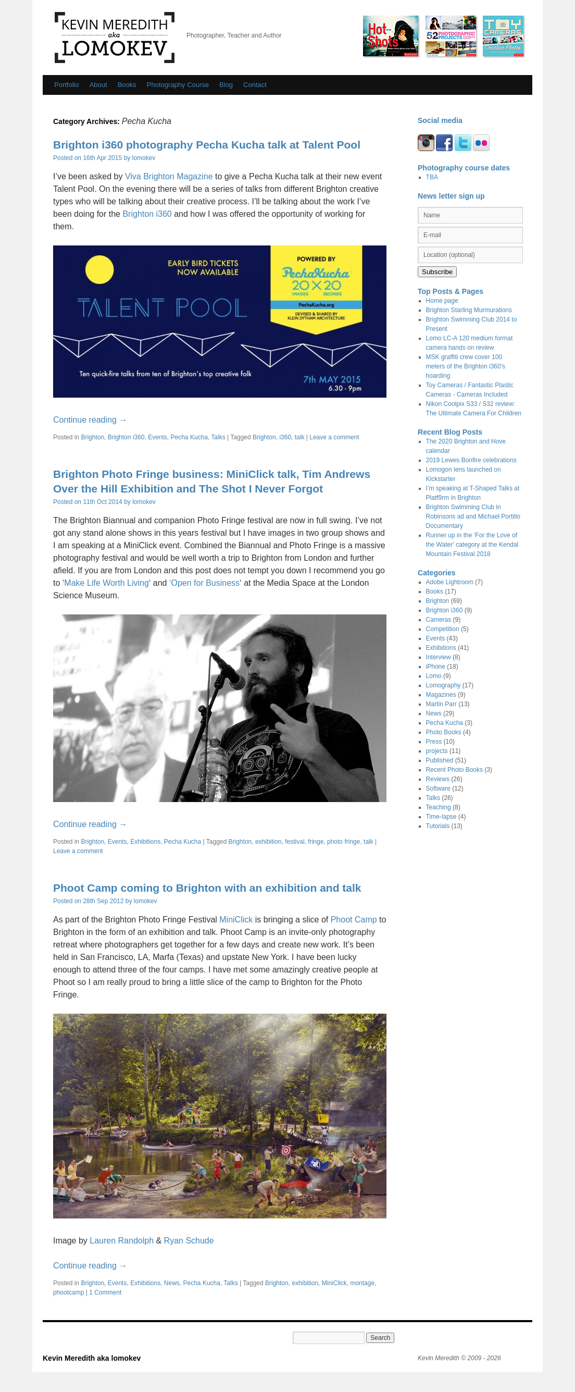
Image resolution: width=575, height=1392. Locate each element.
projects (437, 751)
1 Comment (105, 1292)
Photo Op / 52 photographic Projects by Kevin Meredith (451, 36)
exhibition (268, 841)
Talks (218, 437)
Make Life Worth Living (106, 582)
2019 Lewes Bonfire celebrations (471, 460)
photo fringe (343, 841)
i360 (285, 437)
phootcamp (68, 1292)
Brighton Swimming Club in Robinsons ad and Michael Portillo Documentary (473, 516)
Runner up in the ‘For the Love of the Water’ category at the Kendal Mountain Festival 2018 (472, 545)
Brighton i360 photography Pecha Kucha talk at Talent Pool (206, 145)
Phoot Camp (354, 919)
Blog (226, 85)
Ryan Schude (189, 1240)
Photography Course (178, 85)
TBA (432, 177)
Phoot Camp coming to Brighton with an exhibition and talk (207, 888)
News (172, 1283)
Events (157, 437)
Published (440, 760)
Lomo (434, 676)
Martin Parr (441, 704)
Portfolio (66, 85)
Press (434, 741)
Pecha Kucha (189, 437)
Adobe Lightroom (449, 582)
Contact (255, 85)
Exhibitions (145, 841)
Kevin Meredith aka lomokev (114, 37)
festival (294, 841)
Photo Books (443, 732)
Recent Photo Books (454, 769)
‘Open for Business (204, 582)
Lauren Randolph (122, 1240)
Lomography (443, 685)
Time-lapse (441, 816)
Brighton (92, 437)
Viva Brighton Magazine (169, 176)
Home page (442, 300)
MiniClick (236, 919)
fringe (315, 841)
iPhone (435, 666)
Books (127, 85)
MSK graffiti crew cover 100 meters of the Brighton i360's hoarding (465, 366)
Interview (438, 657)
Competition (442, 629)
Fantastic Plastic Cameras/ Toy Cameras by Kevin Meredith (503, 36)
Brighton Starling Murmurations (469, 310)
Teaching (438, 807)
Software (438, 788)
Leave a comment (334, 437)
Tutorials (438, 826)
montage (362, 1283)
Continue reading (90, 419)
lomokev (144, 158)
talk (300, 437)
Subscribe (437, 272)
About (98, 85)
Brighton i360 (146, 214)
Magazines (441, 694)
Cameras (439, 619)
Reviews (437, 779)
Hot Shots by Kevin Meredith (390, 36)
